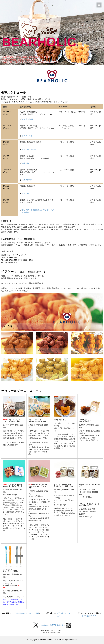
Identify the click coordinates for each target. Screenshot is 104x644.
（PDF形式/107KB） (89, 616)
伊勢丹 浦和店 (27, 119)
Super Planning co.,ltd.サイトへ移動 (25, 613)
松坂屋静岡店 (27, 180)
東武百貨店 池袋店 (29, 149)
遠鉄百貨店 (26, 194)
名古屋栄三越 (27, 136)
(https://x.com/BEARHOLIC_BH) (52, 625)
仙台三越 (25, 163)
